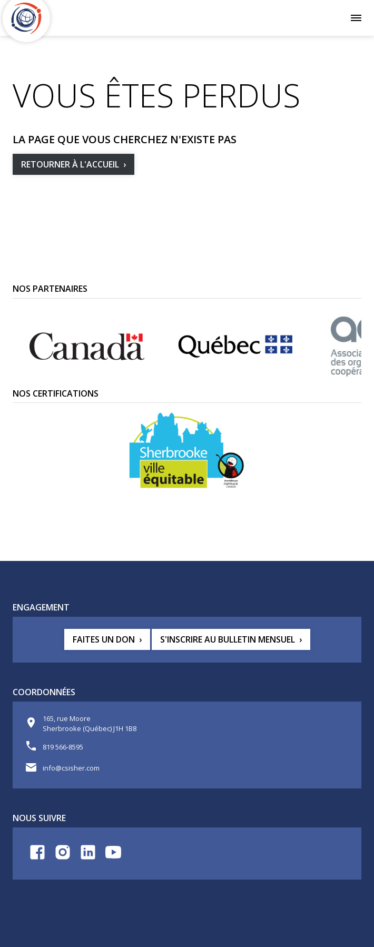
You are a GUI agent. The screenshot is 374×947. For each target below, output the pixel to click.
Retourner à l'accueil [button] (70, 164)
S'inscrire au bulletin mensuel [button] (227, 639)
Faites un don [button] (104, 639)
